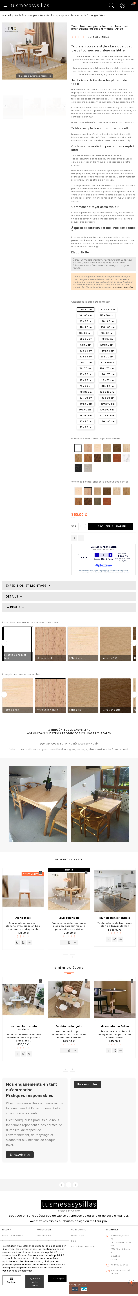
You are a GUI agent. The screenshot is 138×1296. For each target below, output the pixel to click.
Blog (73, 1243)
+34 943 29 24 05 (119, 1267)
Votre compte (78, 1232)
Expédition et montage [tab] (26, 585)
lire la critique (98, 36)
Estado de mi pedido (12, 1237)
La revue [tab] (13, 607)
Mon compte (78, 1237)
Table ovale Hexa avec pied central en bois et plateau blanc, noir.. (23, 1038)
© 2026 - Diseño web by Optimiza (69, 1286)
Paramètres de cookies (83, 1248)
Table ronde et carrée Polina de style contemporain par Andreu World (114, 1035)
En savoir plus (20, 1156)
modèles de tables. (123, 287)
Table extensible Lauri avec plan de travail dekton (114, 925)
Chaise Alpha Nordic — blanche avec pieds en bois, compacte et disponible (23, 926)
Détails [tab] (11, 596)
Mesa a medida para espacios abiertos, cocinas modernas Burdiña (69, 1035)
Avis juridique (44, 1237)
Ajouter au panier (113, 526)
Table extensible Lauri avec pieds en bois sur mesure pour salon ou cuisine (69, 926)
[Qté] (80, 526)
